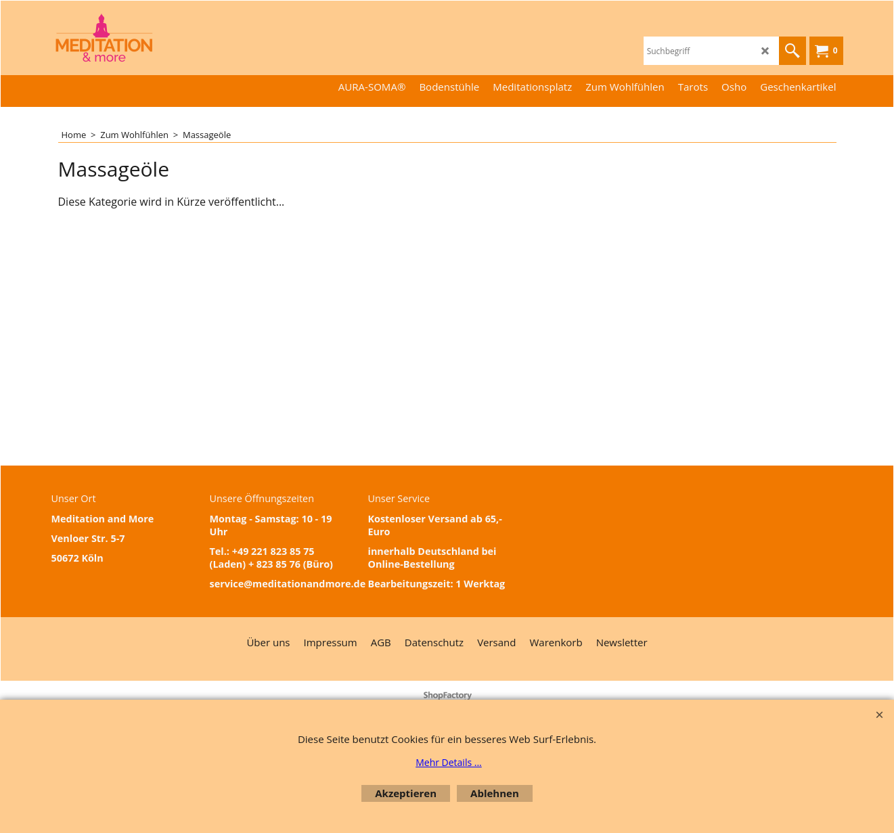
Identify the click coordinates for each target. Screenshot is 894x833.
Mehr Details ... (449, 762)
